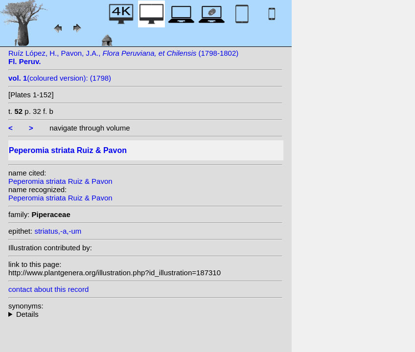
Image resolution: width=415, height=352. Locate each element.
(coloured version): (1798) (59, 78)
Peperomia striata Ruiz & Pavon (60, 181)
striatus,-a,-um (57, 231)
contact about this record (48, 289)
